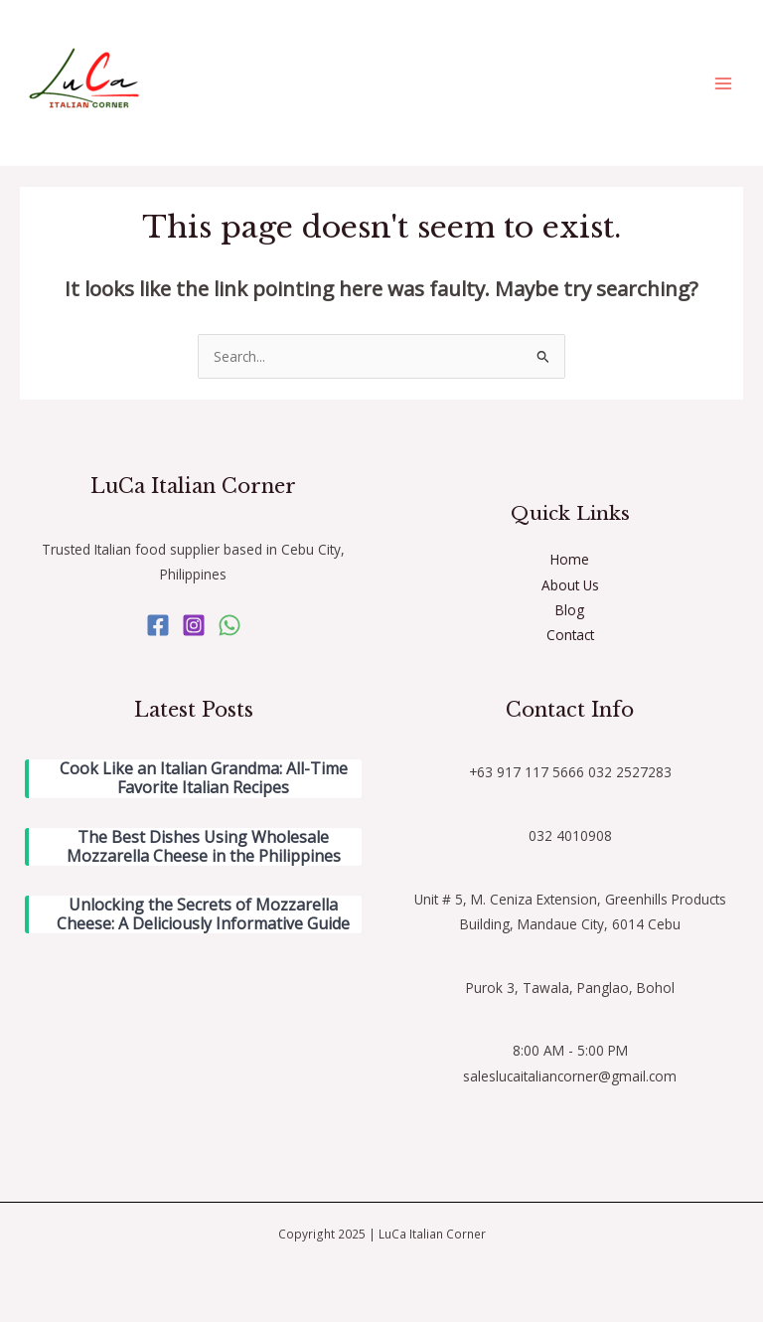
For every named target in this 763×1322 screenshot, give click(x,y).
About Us (570, 585)
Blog (569, 609)
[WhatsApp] (229, 625)
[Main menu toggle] (723, 83)
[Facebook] (158, 625)
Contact (570, 634)
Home (569, 559)
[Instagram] (194, 625)
